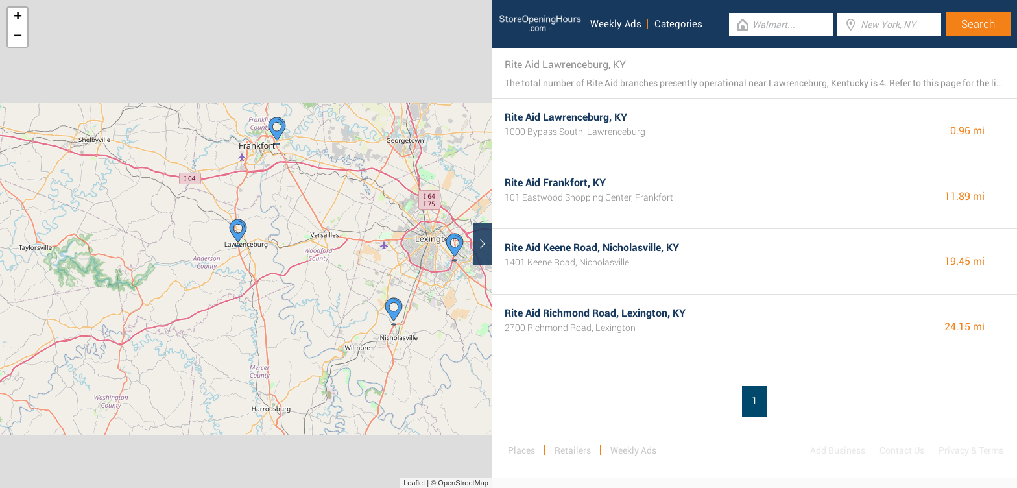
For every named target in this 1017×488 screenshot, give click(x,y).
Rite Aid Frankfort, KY (555, 183)
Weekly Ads (615, 24)
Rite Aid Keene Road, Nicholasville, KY (592, 247)
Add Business (837, 450)
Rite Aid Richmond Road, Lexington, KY (595, 313)
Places (521, 450)
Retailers (573, 450)
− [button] (18, 37)
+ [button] (18, 17)
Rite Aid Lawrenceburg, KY (566, 117)
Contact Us (901, 450)
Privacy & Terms (971, 450)
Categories (678, 24)
